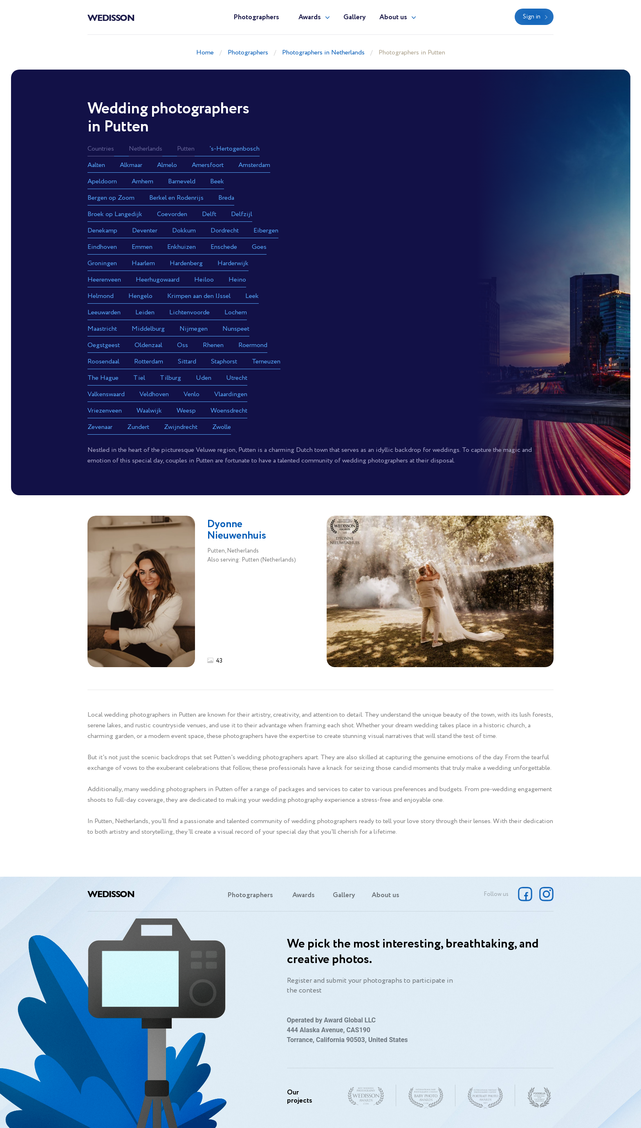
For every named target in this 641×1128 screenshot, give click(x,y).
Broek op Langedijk (114, 214)
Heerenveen (104, 279)
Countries (100, 148)
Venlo (191, 394)
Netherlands (145, 148)
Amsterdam (254, 165)
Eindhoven (102, 247)
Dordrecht (225, 230)
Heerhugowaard (157, 279)
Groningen (102, 263)
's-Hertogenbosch (234, 148)
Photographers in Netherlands (323, 52)
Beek (217, 181)
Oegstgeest (103, 345)
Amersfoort (208, 165)
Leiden (145, 312)
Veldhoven (154, 394)
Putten (186, 148)
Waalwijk (149, 410)
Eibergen (265, 230)
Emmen (142, 247)
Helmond (100, 296)
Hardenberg (186, 263)
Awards (309, 17)
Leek (252, 296)
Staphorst (224, 361)
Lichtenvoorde (189, 312)
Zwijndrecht (180, 427)
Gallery (354, 17)
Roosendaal (103, 361)
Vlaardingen (230, 394)
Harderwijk (233, 263)
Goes (259, 247)
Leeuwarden (104, 312)
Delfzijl (241, 214)
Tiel (139, 378)
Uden (203, 378)
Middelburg (148, 329)
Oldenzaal (148, 345)
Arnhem (142, 181)
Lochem (235, 312)
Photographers (256, 17)
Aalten (96, 165)
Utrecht (236, 378)
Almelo (167, 165)
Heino (237, 279)
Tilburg (170, 378)
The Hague (103, 378)
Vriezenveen (104, 410)
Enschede (224, 247)
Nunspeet (235, 329)
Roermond (252, 345)
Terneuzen (266, 361)
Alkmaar (131, 165)
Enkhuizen (181, 247)
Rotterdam (148, 361)
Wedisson (110, 17)
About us (393, 17)
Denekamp (102, 230)
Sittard (187, 361)
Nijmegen (193, 329)
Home (205, 52)
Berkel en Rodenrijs (176, 198)
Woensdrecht (229, 410)
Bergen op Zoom (110, 198)
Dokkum (184, 230)
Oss (182, 345)
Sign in (531, 16)
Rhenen (213, 345)
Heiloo (204, 279)
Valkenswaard (106, 394)
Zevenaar (99, 427)
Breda (226, 198)
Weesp (186, 410)
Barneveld (181, 181)
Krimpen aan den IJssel (199, 296)
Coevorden (172, 214)
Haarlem (143, 263)
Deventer (144, 230)
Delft (209, 214)
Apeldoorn (102, 181)
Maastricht (102, 329)
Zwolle (221, 427)
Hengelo (140, 296)
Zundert (138, 427)
